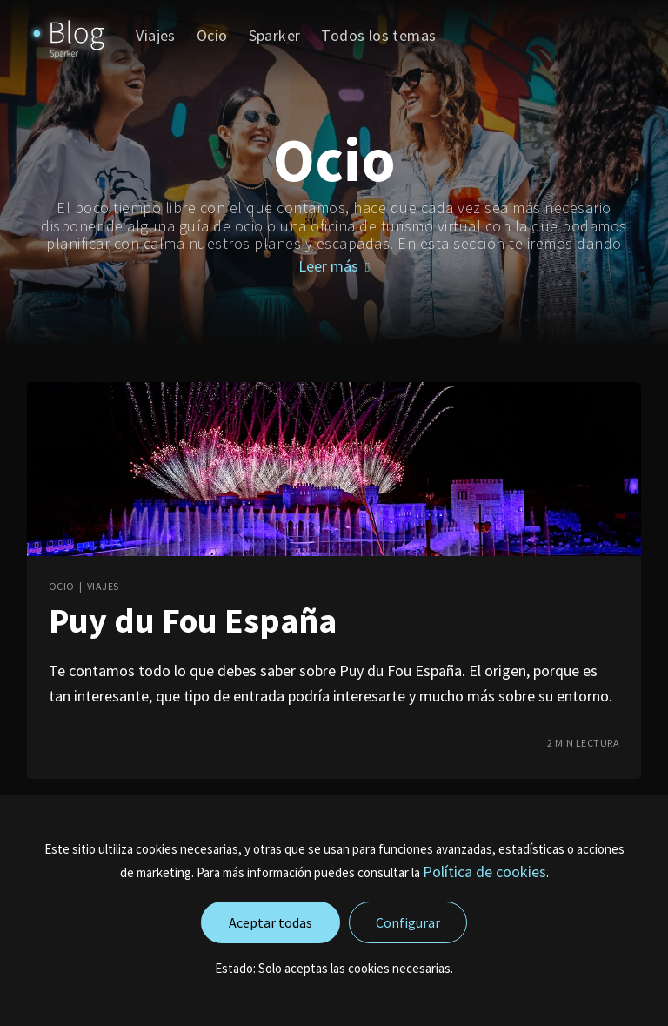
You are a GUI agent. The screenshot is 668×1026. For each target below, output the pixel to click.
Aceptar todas (270, 922)
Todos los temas (378, 35)
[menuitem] (155, 36)
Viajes (155, 35)
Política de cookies (484, 872)
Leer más (334, 266)
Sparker (275, 35)
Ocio (212, 35)
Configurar (408, 922)
